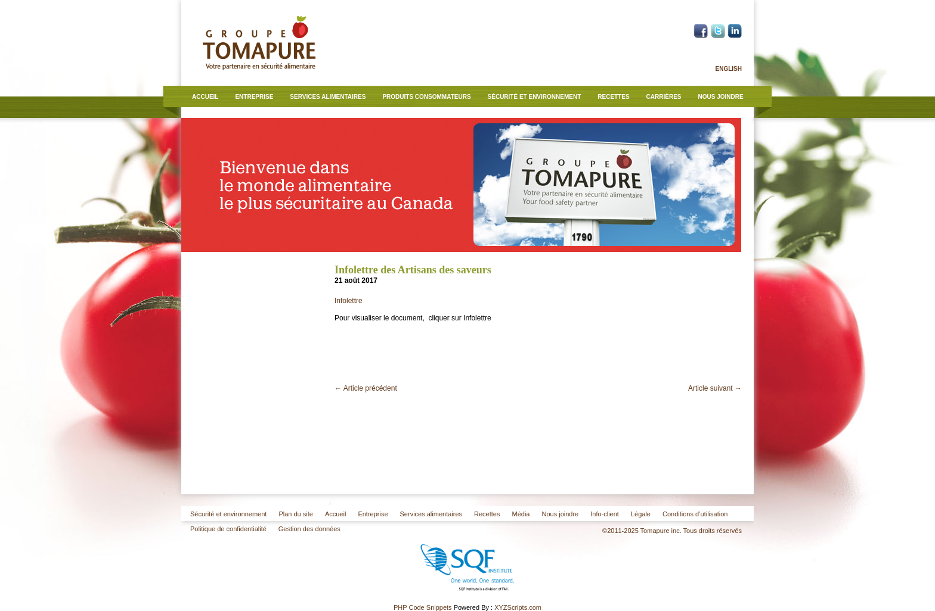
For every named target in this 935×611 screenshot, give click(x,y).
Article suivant (715, 388)
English (729, 69)
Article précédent (366, 388)
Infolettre (349, 301)
